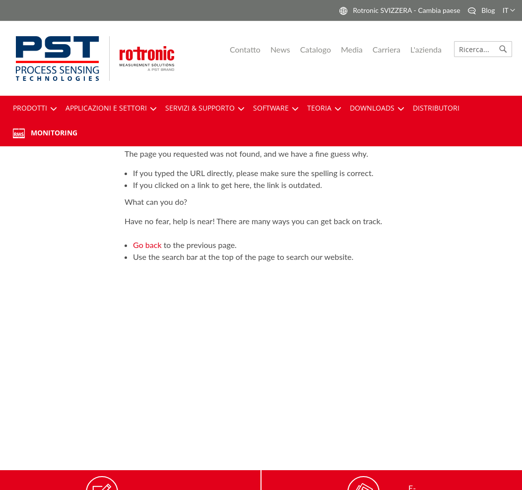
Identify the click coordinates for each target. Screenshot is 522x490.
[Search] (503, 49)
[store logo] (162, 58)
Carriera (386, 49)
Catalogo (315, 49)
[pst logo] (63, 58)
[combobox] (483, 49)
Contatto (245, 49)
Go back (147, 244)
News (280, 49)
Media (352, 49)
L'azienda (426, 49)
